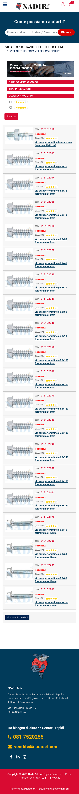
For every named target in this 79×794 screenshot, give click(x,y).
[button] (66, 32)
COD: (37, 129)
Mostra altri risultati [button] (17, 617)
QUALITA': (39, 138)
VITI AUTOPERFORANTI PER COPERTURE (35, 51)
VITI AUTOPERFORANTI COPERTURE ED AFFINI (34, 47)
